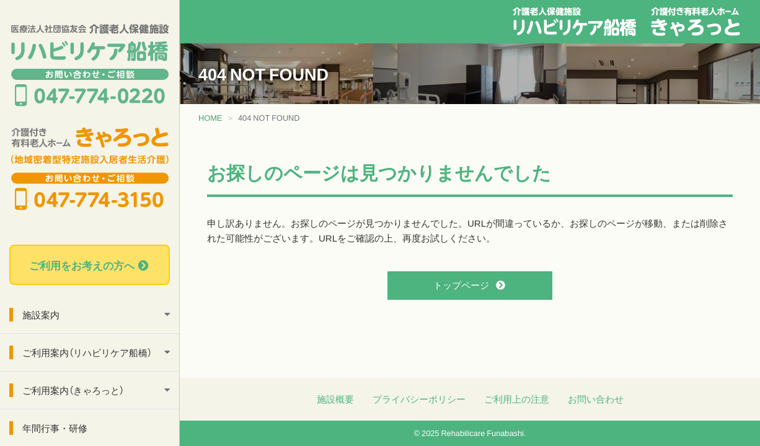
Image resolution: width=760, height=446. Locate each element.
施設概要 (335, 399)
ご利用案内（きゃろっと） (73, 390)
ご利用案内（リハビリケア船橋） (87, 352)
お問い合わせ (596, 399)
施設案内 (41, 314)
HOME (210, 117)
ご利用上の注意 (516, 399)
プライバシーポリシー (419, 399)
